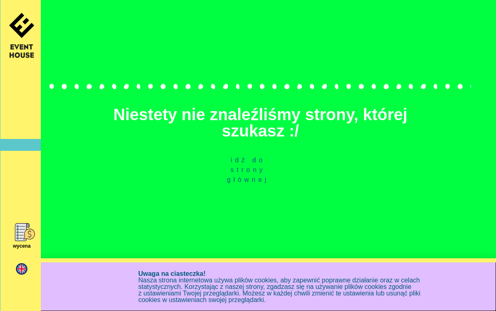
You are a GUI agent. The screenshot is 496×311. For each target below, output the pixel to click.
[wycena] (22, 232)
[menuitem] (21, 269)
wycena (21, 246)
